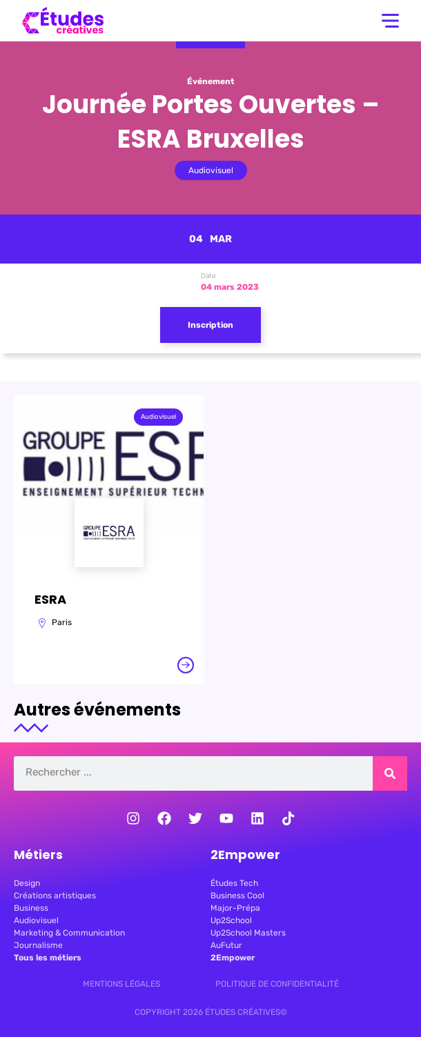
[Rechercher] (390, 773)
